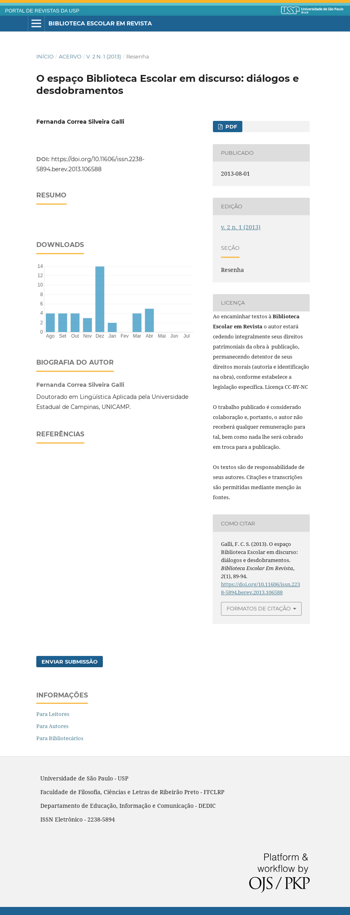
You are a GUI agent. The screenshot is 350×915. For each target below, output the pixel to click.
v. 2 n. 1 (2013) (103, 56)
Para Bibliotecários (59, 738)
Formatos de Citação (259, 608)
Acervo (70, 56)
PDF (230, 126)
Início (45, 56)
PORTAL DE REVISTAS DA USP (42, 11)
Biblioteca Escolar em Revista (100, 23)
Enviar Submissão (70, 661)
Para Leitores (52, 714)
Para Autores (52, 726)
